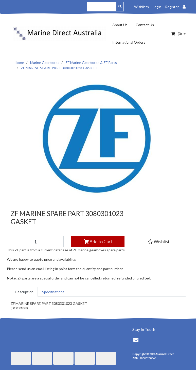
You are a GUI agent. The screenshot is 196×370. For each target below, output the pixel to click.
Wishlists (141, 7)
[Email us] (135, 340)
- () (177, 33)
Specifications (53, 292)
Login (157, 7)
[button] (158, 241)
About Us (120, 25)
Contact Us (145, 25)
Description (24, 292)
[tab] (24, 292)
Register (172, 7)
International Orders (128, 42)
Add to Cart (98, 241)
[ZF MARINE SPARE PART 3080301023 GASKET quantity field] (37, 241)
